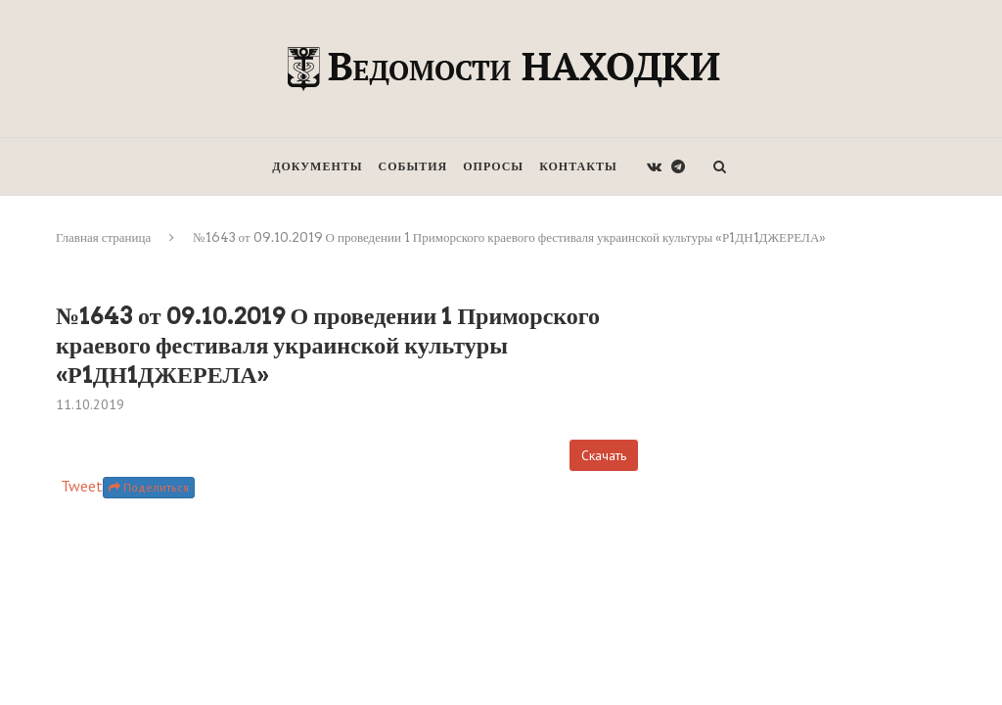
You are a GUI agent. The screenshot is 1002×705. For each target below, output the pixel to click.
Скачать (603, 455)
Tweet (82, 485)
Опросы (493, 166)
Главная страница (103, 237)
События (413, 166)
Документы (317, 166)
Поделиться (149, 487)
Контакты (578, 166)
